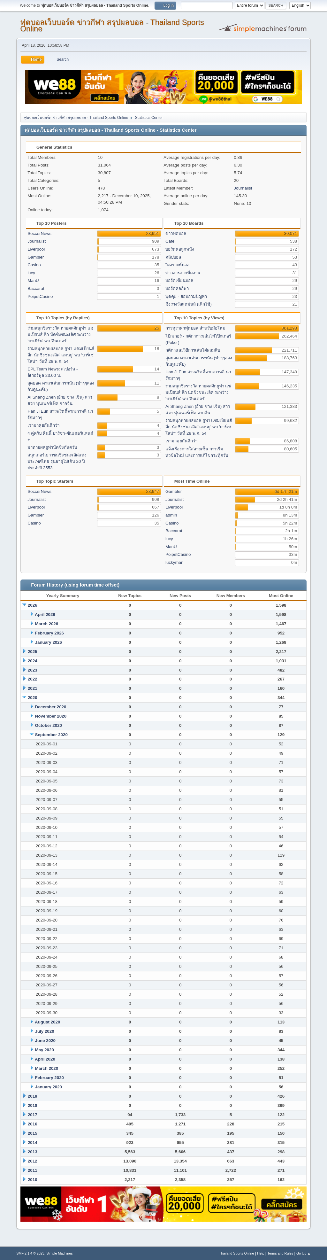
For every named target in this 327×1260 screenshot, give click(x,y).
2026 (32, 605)
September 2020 (51, 734)
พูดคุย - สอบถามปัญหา (186, 296)
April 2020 (45, 1059)
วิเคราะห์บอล (177, 264)
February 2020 (49, 1077)
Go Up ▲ (303, 1253)
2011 (32, 1170)
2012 (32, 1161)
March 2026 (46, 623)
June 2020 (45, 1040)
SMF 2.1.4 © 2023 (30, 1253)
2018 (32, 1105)
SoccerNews (39, 233)
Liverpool (36, 249)
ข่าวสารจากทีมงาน (182, 272)
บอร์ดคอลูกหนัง (179, 249)
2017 (32, 1114)
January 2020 (48, 1087)
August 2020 (47, 1022)
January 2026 (48, 642)
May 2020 (44, 1049)
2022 (32, 679)
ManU (33, 280)
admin (171, 515)
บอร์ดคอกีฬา (177, 288)
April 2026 (45, 614)
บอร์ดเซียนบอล (179, 280)
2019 (32, 1096)
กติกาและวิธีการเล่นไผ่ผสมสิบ (192, 350)
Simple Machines (60, 1253)
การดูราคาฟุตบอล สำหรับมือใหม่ (195, 328)
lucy (31, 272)
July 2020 (44, 1031)
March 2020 (46, 1068)
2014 (32, 1142)
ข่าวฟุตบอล (175, 233)
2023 (32, 670)
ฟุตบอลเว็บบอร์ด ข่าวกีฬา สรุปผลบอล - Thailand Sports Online (112, 25)
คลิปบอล (173, 257)
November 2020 (51, 716)
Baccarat (35, 288)
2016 (32, 1124)
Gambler (35, 257)
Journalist (243, 188)
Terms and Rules (280, 1253)
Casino (34, 264)
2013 (32, 1151)
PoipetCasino (40, 296)
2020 (32, 697)
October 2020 (48, 725)
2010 (32, 1179)
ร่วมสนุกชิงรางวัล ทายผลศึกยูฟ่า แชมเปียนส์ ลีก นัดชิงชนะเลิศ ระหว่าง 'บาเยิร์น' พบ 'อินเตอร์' (60, 334)
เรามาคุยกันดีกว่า (43, 425)
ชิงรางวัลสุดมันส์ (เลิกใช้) (188, 304)
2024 (32, 660)
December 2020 (50, 706)
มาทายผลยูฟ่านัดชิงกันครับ (52, 447)
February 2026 (49, 633)
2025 (32, 651)
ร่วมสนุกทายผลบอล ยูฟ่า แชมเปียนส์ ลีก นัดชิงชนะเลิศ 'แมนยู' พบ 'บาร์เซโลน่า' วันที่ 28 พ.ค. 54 (60, 355)
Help (260, 1253)
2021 (32, 688)
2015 (32, 1133)
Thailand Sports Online (236, 1253)
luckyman (174, 562)
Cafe (169, 241)
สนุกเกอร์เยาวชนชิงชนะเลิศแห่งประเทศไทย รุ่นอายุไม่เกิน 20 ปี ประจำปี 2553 (57, 461)
